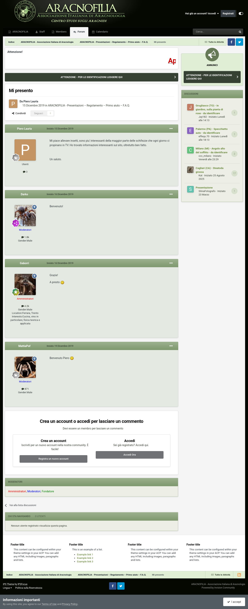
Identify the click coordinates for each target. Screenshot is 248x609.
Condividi (19, 113)
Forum (81, 31)
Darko (24, 194)
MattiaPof (24, 346)
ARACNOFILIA (20, 31)
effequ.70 (204, 136)
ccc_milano (205, 155)
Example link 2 (85, 558)
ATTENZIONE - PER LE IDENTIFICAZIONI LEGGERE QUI (91, 77)
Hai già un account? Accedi (202, 13)
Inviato (60, 128)
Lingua (7, 588)
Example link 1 (85, 554)
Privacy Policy (69, 604)
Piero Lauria (30, 101)
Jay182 (203, 116)
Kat (200, 175)
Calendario (101, 31)
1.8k (25, 237)
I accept (234, 601)
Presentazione (204, 187)
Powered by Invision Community (218, 587)
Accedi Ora (129, 454)
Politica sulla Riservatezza (28, 588)
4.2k (25, 306)
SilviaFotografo (207, 191)
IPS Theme (8, 584)
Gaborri (24, 263)
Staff (42, 31)
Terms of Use (49, 604)
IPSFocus (22, 584)
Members (60, 31)
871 (25, 388)
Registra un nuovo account (54, 458)
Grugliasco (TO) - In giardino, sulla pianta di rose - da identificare (209, 109)
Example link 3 (85, 561)
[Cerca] (204, 32)
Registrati (228, 13)
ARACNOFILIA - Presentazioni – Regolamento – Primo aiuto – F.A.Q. (89, 105)
